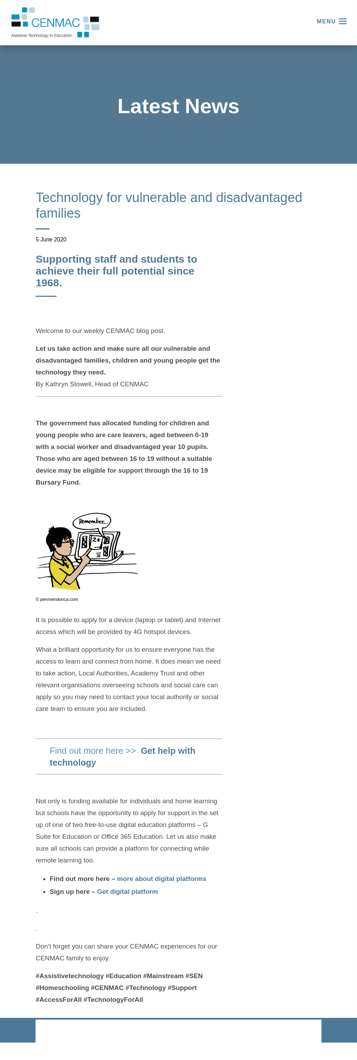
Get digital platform (128, 891)
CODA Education (303, 1031)
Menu (326, 21)
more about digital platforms (162, 878)
